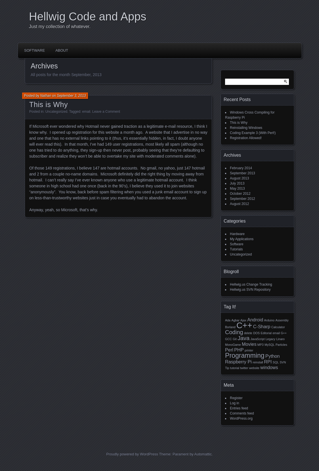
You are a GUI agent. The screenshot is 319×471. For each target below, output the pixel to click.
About (61, 50)
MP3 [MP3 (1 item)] (260, 344)
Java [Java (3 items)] (243, 338)
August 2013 (239, 178)
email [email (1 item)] (276, 333)
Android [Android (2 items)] (255, 319)
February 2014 (241, 168)
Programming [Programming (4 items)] (245, 355)
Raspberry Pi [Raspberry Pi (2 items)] (238, 361)
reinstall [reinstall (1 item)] (258, 362)
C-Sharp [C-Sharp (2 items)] (261, 326)
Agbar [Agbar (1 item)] (235, 320)
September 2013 (242, 173)
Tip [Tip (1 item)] (227, 368)
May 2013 (237, 189)
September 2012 (242, 199)
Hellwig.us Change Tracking (251, 284)
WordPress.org (241, 418)
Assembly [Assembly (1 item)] (282, 320)
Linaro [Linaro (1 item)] (280, 339)
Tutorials (236, 249)
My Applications (241, 239)
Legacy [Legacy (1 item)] (270, 339)
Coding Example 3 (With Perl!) (253, 133)
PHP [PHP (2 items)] (239, 349)
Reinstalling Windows (246, 128)
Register (236, 398)
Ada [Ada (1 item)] (227, 320)
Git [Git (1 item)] (235, 339)
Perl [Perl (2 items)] (229, 349)
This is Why (48, 104)
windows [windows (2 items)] (269, 367)
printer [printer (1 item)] (249, 350)
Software (34, 50)
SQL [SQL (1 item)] (276, 362)
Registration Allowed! (246, 138)
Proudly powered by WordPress (132, 454)
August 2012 (239, 204)
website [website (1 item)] (254, 368)
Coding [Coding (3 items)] (234, 332)
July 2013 (237, 183)
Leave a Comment (106, 112)
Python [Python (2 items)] (272, 356)
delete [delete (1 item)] (248, 333)
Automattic (203, 454)
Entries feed (239, 408)
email (86, 112)
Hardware (237, 234)
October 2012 (240, 194)
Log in (234, 403)
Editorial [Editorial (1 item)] (266, 333)
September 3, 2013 (71, 96)
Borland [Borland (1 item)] (230, 327)
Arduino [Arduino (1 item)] (269, 320)
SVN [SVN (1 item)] (283, 362)
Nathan (45, 96)
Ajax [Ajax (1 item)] (243, 320)
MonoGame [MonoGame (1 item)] (233, 344)
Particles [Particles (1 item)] (281, 344)
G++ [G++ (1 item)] (284, 333)
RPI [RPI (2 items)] (268, 361)
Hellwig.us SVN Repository (250, 290)
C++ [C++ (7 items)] (244, 325)
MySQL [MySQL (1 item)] (270, 344)
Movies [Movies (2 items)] (249, 344)
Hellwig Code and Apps (87, 16)
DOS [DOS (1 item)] (256, 333)
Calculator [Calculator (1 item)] (278, 327)
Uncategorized (56, 112)
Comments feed (242, 413)
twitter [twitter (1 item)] (244, 368)
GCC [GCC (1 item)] (228, 339)
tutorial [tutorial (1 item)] (234, 368)
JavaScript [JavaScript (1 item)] (258, 339)
